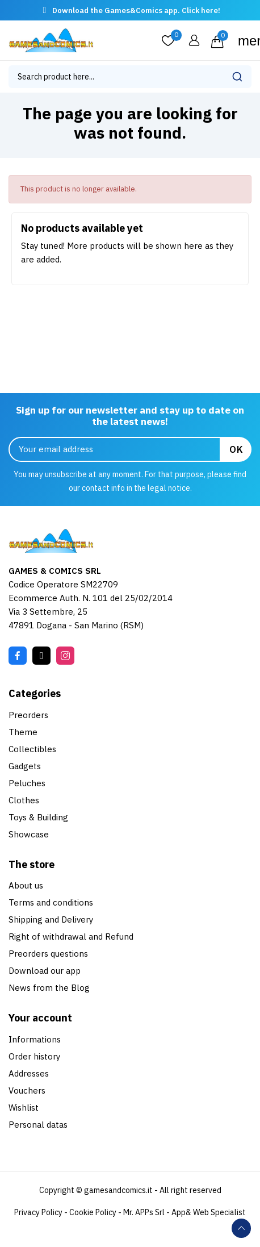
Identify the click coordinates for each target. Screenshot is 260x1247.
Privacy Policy (38, 1212)
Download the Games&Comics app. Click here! (136, 10)
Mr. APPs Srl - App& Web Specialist (184, 1212)
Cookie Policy (92, 1212)
